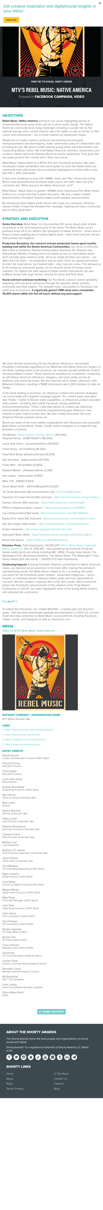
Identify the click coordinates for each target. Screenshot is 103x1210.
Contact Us (60, 1078)
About (9, 1078)
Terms (10, 1088)
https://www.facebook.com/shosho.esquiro (63, 524)
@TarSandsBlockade (69, 492)
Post (5, 601)
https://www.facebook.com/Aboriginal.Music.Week (62, 534)
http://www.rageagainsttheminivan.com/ (48, 529)
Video (79, 97)
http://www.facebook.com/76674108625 (64, 513)
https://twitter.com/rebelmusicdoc (21, 744)
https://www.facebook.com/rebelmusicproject (28, 729)
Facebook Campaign (53, 97)
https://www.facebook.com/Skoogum (63, 502)
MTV (14, 601)
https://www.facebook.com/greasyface (77, 497)
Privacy (19, 1088)
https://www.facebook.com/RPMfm (65, 507)
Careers (59, 1083)
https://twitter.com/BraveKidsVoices (47, 540)
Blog (56, 1088)
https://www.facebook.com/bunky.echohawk (69, 518)
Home (10, 1073)
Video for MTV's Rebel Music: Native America (28, 630)
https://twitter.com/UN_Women (36, 434)
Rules (9, 1083)
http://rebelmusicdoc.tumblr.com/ (21, 734)
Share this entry (51, 1011)
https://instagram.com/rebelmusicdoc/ (24, 739)
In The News (61, 1073)
